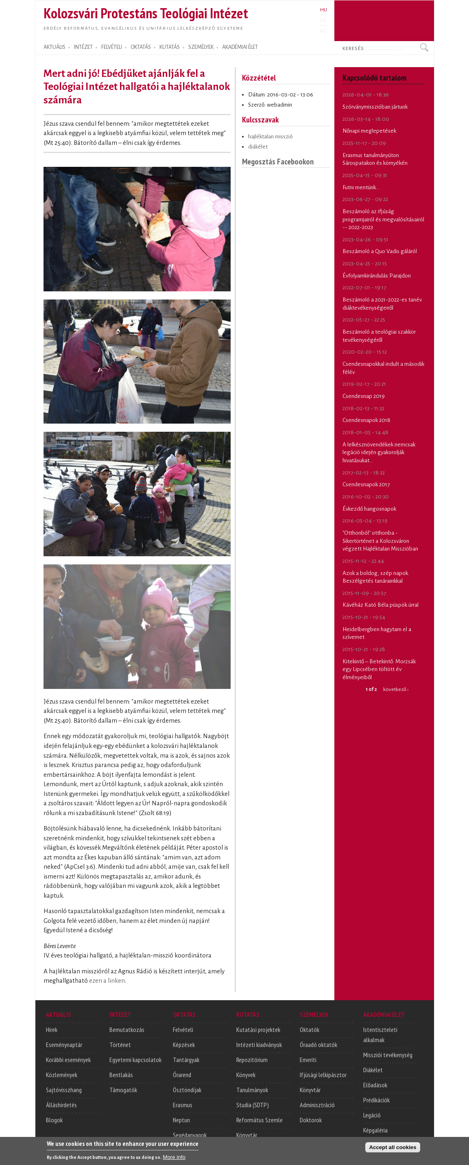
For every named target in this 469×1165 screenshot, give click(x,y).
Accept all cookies (392, 1150)
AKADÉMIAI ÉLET (240, 47)
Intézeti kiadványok (259, 1044)
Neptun (181, 1120)
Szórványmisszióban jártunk (375, 107)
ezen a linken (107, 980)
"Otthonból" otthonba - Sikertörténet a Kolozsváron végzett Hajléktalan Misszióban (380, 541)
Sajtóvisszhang (64, 1090)
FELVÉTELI (111, 47)
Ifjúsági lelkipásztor (323, 1075)
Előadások (375, 1085)
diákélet (258, 147)
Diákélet (373, 1070)
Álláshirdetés (61, 1105)
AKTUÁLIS (54, 47)
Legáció (372, 1115)
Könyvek (245, 1075)
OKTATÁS (141, 47)
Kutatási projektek (258, 1029)
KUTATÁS (169, 47)
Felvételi (183, 1029)
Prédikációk (376, 1100)
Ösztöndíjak (187, 1090)
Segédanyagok (190, 1135)
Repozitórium (252, 1060)
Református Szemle (259, 1120)
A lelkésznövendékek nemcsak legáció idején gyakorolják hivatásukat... (378, 452)
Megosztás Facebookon (278, 161)
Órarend (182, 1075)
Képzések (184, 1044)
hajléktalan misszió (270, 136)
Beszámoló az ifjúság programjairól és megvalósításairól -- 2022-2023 (383, 219)
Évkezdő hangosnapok (369, 509)
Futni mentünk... (361, 187)
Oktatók (309, 1029)
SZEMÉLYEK (201, 47)
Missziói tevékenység (387, 1055)
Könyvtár (246, 1135)
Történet (120, 1044)
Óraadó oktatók (318, 1044)
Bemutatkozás (126, 1029)
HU (323, 10)
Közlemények (61, 1075)
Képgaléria (375, 1130)
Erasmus (182, 1105)
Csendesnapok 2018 (366, 420)
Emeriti (308, 1060)
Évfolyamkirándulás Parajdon (376, 276)
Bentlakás (121, 1075)
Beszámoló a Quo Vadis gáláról (379, 251)
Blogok (54, 1120)
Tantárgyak (186, 1060)
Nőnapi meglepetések (369, 131)
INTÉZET (83, 47)
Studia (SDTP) (252, 1105)
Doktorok (311, 1120)
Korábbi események (68, 1060)
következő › (395, 689)
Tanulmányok (252, 1090)
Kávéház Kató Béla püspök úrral (380, 605)
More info (174, 1159)
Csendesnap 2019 (363, 396)
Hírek (51, 1029)
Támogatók (123, 1090)
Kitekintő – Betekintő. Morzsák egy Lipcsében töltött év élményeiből (379, 669)
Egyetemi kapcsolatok (135, 1060)
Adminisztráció (317, 1105)
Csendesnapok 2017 (366, 484)
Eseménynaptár (64, 1044)
